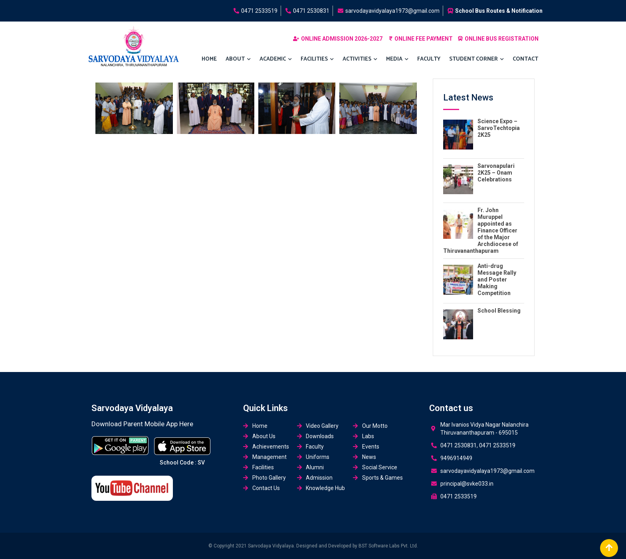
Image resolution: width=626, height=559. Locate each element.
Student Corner (476, 59)
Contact (525, 59)
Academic (276, 59)
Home (209, 59)
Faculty (428, 59)
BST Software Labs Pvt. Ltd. (388, 546)
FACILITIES (317, 59)
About (238, 59)
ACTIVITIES (360, 59)
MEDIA (397, 59)
